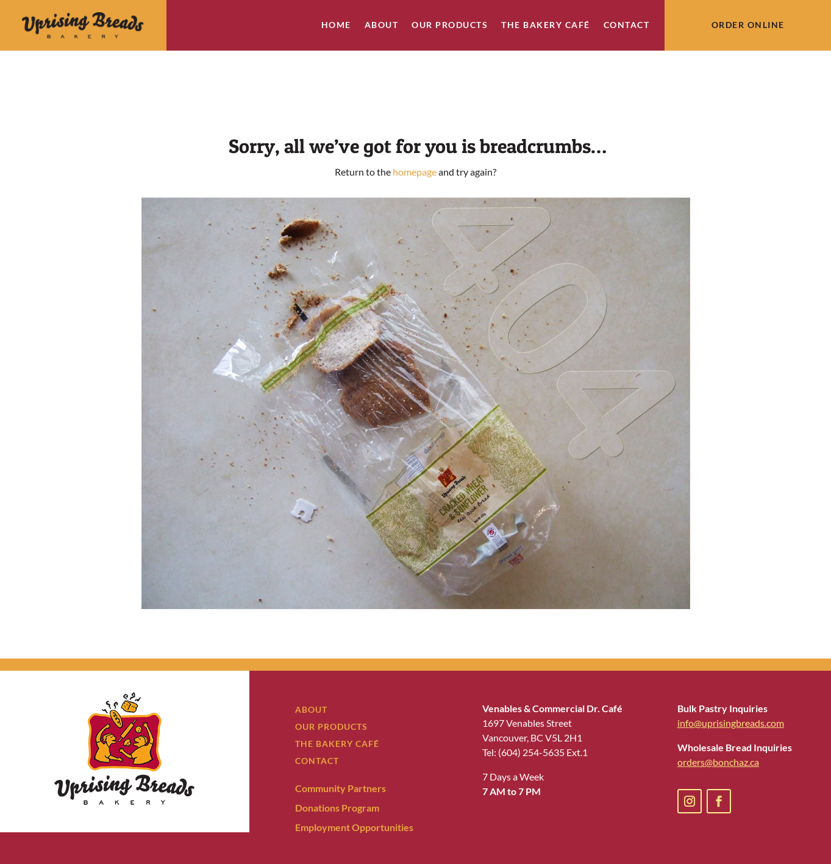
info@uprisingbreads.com (730, 688)
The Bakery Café (545, 25)
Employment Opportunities (354, 792)
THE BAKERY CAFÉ (337, 709)
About (382, 25)
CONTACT (317, 726)
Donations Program (337, 773)
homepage (415, 137)
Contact (627, 25)
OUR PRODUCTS (331, 692)
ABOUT (311, 674)
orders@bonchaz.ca (718, 727)
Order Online (748, 25)
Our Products (450, 25)
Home (336, 25)
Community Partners (340, 753)
